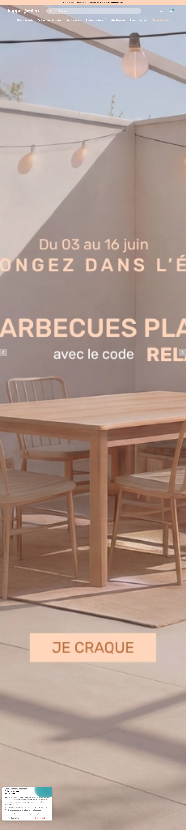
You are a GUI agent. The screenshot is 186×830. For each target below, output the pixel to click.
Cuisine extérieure (94, 20)
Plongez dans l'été (160, 20)
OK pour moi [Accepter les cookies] (40, 818)
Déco (132, 20)
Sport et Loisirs (74, 20)
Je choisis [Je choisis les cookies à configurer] (15, 818)
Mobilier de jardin (25, 20)
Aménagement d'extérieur (50, 20)
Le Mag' (143, 20)
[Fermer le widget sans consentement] (16, 789)
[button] (3, 827)
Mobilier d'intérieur (116, 20)
